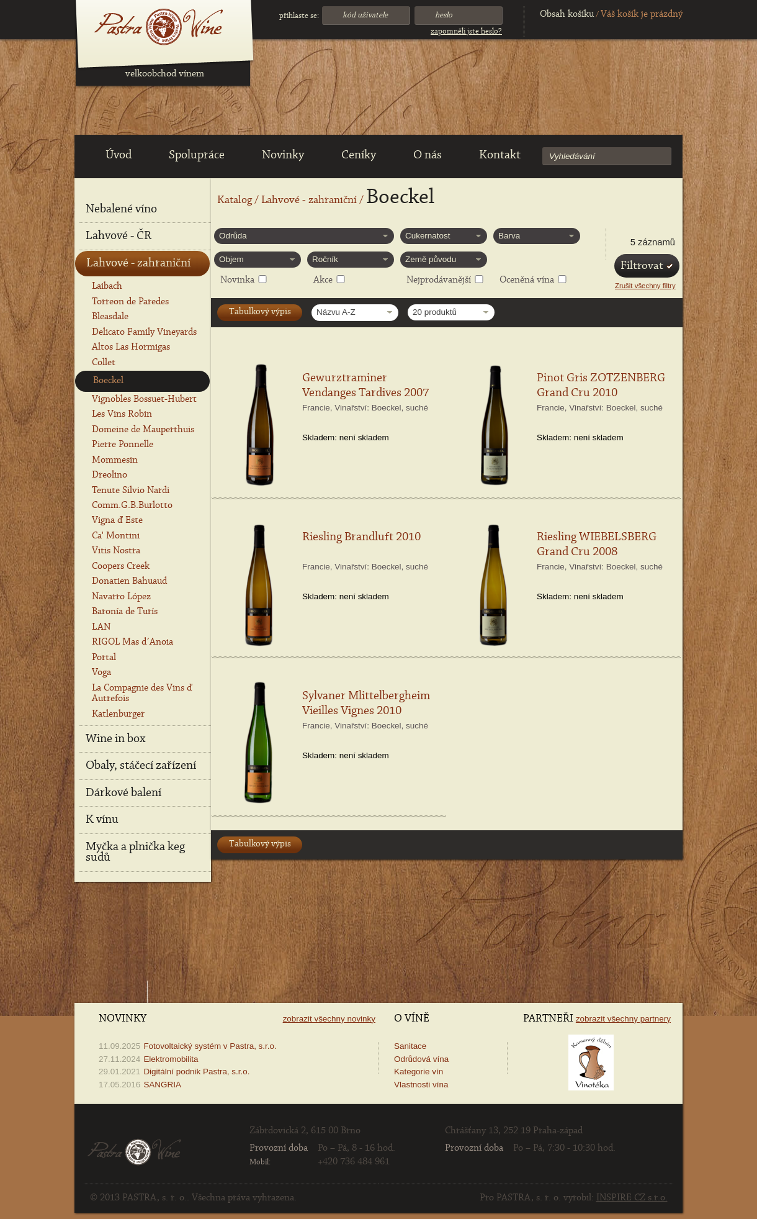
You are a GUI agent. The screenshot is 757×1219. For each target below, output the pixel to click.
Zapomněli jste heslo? (466, 31)
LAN (101, 627)
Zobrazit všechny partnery (623, 1018)
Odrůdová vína (421, 1059)
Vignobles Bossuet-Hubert (144, 399)
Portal (104, 658)
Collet (103, 363)
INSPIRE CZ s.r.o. (632, 1198)
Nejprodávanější (438, 280)
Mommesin (115, 460)
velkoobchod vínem (164, 74)
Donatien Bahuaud (129, 581)
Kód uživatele (365, 15)
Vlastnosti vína (421, 1084)
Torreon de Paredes (130, 302)
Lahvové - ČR (118, 236)
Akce (323, 280)
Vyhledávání (572, 156)
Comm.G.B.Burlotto (132, 505)
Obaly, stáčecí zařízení (141, 765)
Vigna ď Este (117, 520)
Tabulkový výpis (260, 312)
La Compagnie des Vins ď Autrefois (142, 693)
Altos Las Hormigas (131, 347)
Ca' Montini (116, 536)
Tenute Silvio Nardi (130, 491)
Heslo (443, 15)
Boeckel (108, 381)
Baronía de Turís (125, 612)
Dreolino (109, 475)
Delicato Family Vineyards (144, 332)
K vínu (102, 819)
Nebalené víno (121, 209)
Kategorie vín (418, 1071)
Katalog (234, 200)
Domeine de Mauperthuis (143, 430)
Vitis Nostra (116, 551)
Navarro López (121, 597)
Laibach (107, 286)
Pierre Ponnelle (122, 445)
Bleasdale (110, 317)
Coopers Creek (121, 566)
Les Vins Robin (122, 414)
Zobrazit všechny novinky (329, 1018)
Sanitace (410, 1046)
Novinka (237, 280)
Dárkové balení (123, 793)
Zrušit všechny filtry (645, 285)
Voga (101, 672)
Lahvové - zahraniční (309, 200)
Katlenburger (118, 714)
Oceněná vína (526, 280)
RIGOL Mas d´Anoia (132, 642)
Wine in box (115, 739)
